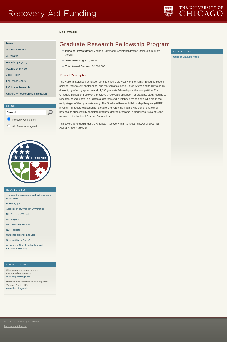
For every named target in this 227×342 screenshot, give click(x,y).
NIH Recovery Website (18, 214)
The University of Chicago (193, 11)
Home (9, 43)
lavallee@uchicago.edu (18, 276)
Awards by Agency (17, 62)
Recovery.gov (13, 203)
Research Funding (68, 11)
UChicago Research (18, 87)
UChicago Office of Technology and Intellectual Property (24, 247)
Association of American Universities (25, 208)
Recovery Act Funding (21, 119)
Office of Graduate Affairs (186, 56)
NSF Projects (13, 229)
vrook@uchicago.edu (17, 288)
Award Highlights (16, 49)
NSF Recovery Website (18, 224)
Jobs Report (13, 74)
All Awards (12, 56)
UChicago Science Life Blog (20, 234)
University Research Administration (26, 93)
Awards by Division (17, 68)
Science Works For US (18, 240)
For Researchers (16, 81)
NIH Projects (12, 219)
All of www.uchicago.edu (22, 126)
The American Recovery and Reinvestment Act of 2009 (28, 197)
